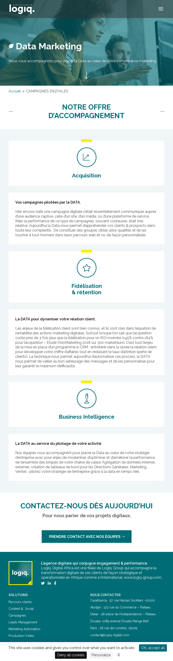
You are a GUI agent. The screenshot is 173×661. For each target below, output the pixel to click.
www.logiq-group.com (142, 577)
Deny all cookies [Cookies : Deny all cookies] (70, 655)
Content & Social (21, 609)
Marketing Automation (24, 629)
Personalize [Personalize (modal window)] (101, 655)
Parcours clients (20, 602)
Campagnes (17, 615)
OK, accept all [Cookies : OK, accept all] (153, 648)
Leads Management (23, 622)
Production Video (21, 636)
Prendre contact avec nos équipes (85, 537)
